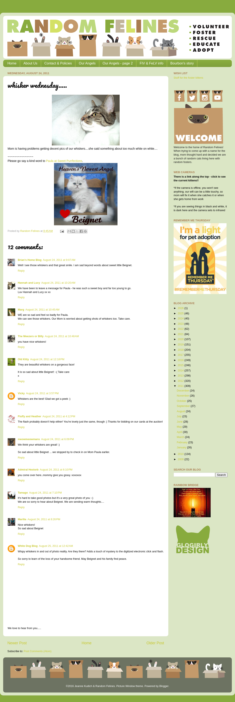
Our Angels (87, 63)
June (180, 421)
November (183, 395)
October (182, 401)
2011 (181, 386)
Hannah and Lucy (29, 282)
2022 (181, 328)
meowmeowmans (29, 439)
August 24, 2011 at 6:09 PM (57, 439)
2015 (181, 365)
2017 (181, 354)
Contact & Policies (58, 63)
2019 (181, 344)
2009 (181, 459)
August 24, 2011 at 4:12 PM (59, 416)
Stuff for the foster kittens (188, 77)
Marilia (22, 519)
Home (12, 63)
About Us (30, 63)
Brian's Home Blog (29, 260)
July (179, 416)
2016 (181, 360)
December (183, 390)
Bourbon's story (182, 63)
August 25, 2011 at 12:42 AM (56, 546)
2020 (181, 339)
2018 (181, 349)
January (182, 447)
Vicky (21, 393)
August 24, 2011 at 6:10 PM (56, 469)
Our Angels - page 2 (118, 63)
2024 (181, 318)
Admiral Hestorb (28, 469)
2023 (181, 323)
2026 (181, 308)
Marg (21, 309)
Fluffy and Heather (29, 416)
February (182, 442)
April (180, 432)
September (184, 406)
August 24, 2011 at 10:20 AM (58, 282)
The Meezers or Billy (31, 336)
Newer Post (17, 643)
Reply (21, 270)
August (181, 411)
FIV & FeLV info (151, 63)
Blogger (163, 686)
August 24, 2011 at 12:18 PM (47, 359)
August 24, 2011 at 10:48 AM (62, 336)
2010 (181, 454)
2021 (181, 334)
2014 (181, 370)
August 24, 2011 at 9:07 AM (59, 260)
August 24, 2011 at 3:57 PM (42, 393)
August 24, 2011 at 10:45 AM (42, 309)
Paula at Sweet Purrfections (64, 161)
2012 (181, 380)
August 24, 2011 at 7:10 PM (45, 492)
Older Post (155, 643)
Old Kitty (23, 359)
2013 (181, 375)
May (179, 426)
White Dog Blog (28, 546)
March (181, 437)
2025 (181, 313)
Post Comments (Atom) (37, 651)
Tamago (23, 492)
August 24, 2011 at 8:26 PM (44, 519)
